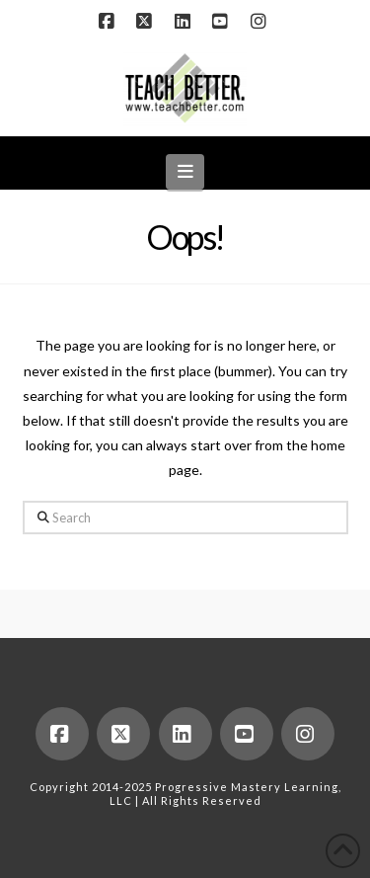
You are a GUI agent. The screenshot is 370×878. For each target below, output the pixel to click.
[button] (185, 171)
